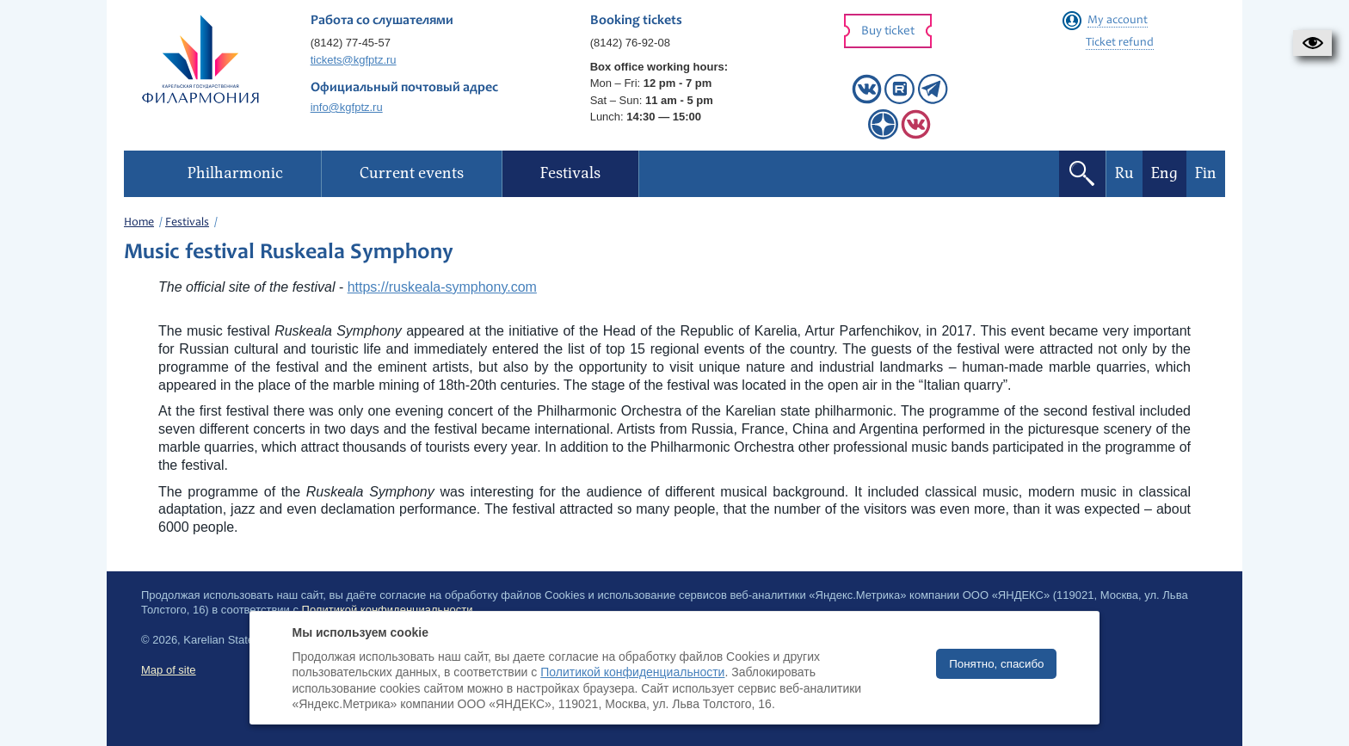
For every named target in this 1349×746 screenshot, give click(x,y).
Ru (1124, 173)
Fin (1206, 173)
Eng (1164, 173)
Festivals (187, 223)
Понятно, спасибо (996, 663)
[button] (1312, 43)
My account (1117, 21)
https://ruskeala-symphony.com (442, 287)
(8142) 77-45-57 (351, 42)
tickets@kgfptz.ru (354, 59)
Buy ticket (888, 31)
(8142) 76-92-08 (630, 42)
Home (139, 223)
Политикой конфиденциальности (632, 672)
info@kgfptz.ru (347, 107)
